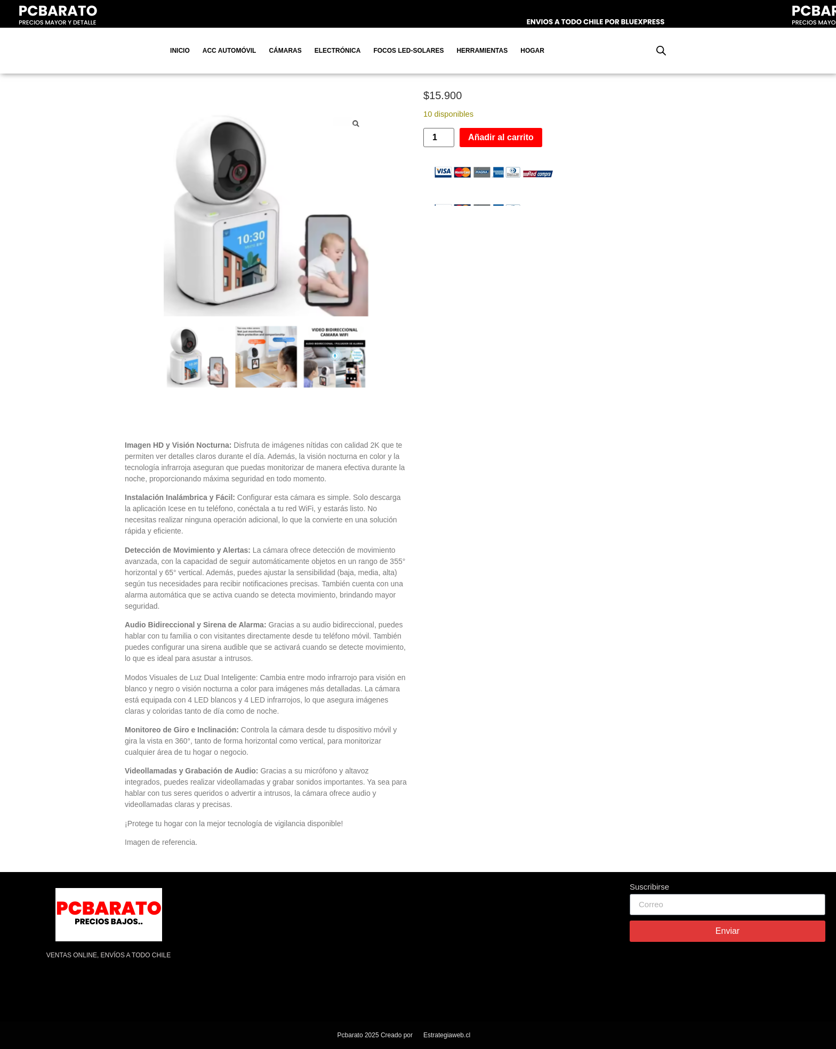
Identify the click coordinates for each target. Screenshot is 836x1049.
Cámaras (285, 50)
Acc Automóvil (229, 50)
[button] (356, 124)
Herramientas (482, 50)
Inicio (180, 50)
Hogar (532, 50)
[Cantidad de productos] (438, 137)
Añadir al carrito (501, 137)
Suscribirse (649, 887)
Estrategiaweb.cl (446, 1035)
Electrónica (338, 50)
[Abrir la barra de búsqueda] (661, 50)
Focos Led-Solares (408, 50)
